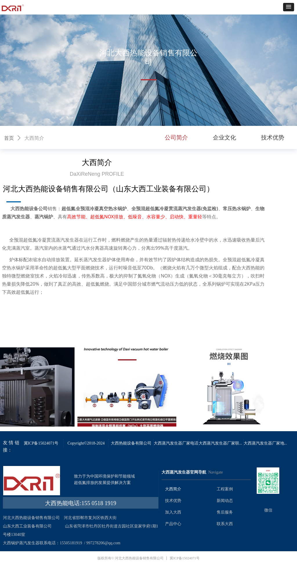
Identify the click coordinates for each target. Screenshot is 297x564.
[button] (288, 7)
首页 (9, 138)
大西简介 (34, 138)
